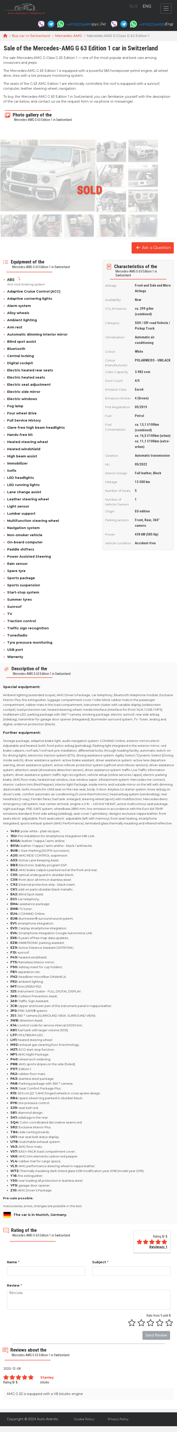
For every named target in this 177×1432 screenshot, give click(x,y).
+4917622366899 (78, 24)
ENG (147, 6)
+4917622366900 (151, 24)
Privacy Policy (118, 1419)
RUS (134, 6)
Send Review (156, 1335)
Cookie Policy (84, 1419)
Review (14, 1285)
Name (13, 1262)
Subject (100, 1262)
